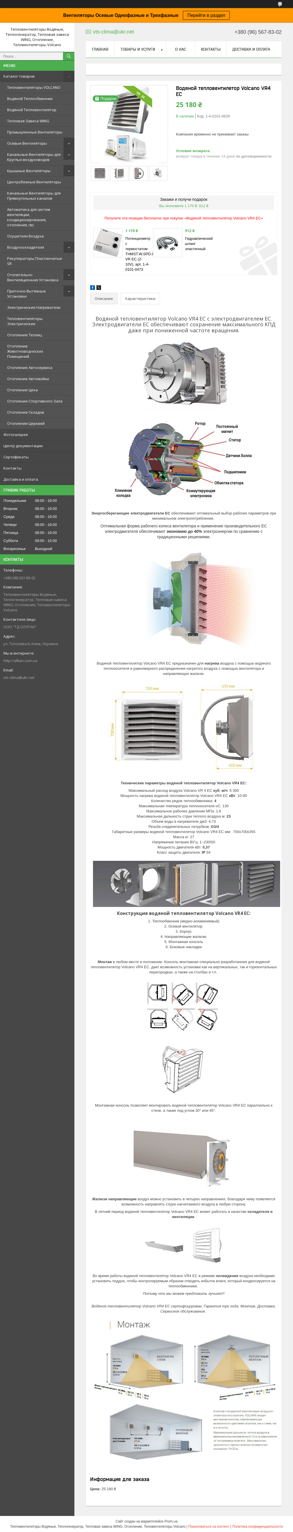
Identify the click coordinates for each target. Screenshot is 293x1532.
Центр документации (23, 445)
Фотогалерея (15, 434)
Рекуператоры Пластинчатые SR (34, 261)
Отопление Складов (25, 412)
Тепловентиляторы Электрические (25, 321)
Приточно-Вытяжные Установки (26, 293)
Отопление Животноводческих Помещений (25, 351)
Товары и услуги (137, 49)
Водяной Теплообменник (30, 98)
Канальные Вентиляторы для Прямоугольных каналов (34, 195)
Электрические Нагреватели (33, 307)
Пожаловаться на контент (208, 1527)
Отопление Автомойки (28, 378)
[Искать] (68, 56)
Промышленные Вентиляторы (34, 132)
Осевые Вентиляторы (27, 143)
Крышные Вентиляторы (29, 170)
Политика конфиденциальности (257, 1527)
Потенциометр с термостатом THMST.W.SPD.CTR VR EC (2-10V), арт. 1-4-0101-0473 (142, 254)
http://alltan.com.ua (20, 660)
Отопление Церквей (26, 423)
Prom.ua (171, 1521)
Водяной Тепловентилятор (31, 109)
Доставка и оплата (20, 479)
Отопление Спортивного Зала (34, 401)
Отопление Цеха (22, 389)
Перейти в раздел (206, 15)
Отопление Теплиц (24, 334)
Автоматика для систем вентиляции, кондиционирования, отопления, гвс (28, 217)
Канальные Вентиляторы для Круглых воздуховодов (34, 157)
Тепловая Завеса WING (28, 120)
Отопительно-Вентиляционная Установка (32, 277)
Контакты (12, 468)
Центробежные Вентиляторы (34, 181)
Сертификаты (16, 456)
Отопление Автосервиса (29, 367)
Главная (100, 49)
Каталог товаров (19, 76)
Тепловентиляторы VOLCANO (33, 87)
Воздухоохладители (25, 247)
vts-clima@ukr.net (18, 677)
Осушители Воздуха (25, 236)
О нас (180, 49)
